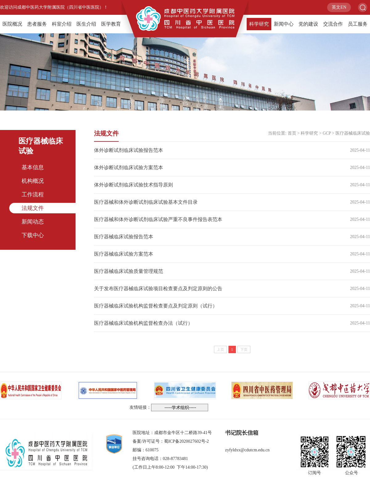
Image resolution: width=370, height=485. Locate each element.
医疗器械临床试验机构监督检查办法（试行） (143, 323)
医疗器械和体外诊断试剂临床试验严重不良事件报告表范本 (158, 219)
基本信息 (33, 167)
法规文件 (33, 208)
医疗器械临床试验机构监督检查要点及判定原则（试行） (155, 305)
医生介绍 (86, 24)
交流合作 (333, 24)
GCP (327, 133)
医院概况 (12, 24)
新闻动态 (33, 222)
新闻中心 (284, 24)
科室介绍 (62, 24)
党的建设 (308, 24)
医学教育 (111, 24)
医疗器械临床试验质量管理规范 (128, 271)
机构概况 (33, 181)
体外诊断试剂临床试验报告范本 (128, 150)
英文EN (339, 7)
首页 (292, 133)
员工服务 (358, 24)
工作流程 (33, 194)
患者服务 (37, 24)
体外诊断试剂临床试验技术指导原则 (133, 184)
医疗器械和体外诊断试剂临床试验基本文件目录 (146, 202)
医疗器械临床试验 (352, 133)
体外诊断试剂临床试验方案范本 (128, 167)
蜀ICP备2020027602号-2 (186, 441)
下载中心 (33, 235)
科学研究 (259, 24)
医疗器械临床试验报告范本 (123, 236)
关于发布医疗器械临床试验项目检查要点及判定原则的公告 (158, 288)
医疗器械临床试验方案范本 (123, 254)
